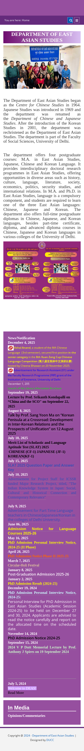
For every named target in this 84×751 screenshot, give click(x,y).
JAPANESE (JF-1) (51, 452)
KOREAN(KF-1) (21, 456)
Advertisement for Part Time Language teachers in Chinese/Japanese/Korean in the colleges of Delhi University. (41, 515)
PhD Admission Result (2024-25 (32, 583)
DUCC (50, 740)
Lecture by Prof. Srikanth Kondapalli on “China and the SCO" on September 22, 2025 (39, 401)
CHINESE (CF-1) (22, 452)
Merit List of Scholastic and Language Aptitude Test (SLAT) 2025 (37, 445)
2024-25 (54, 638)
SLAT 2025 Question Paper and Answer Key (41, 467)
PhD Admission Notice (27, 638)
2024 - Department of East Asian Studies (49, 735)
